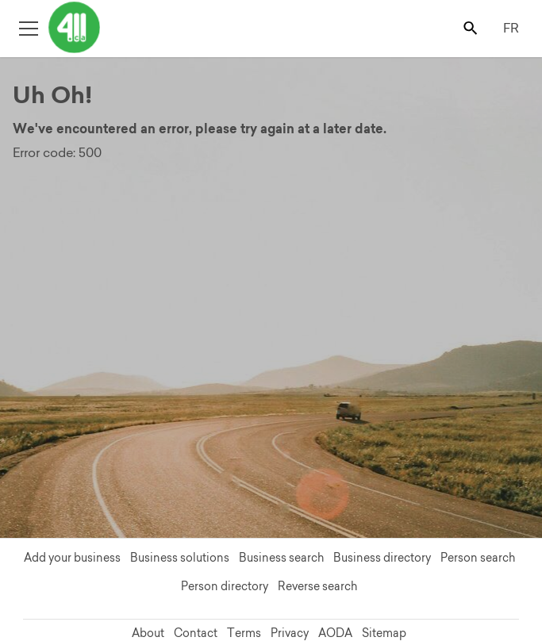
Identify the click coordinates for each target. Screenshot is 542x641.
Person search (477, 558)
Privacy (290, 633)
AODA (335, 633)
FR (511, 28)
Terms (244, 633)
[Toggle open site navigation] (28, 27)
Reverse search (317, 586)
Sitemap (384, 633)
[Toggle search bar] (472, 27)
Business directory (382, 558)
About (148, 633)
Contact (195, 633)
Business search (281, 558)
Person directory (224, 586)
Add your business (72, 558)
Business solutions (179, 558)
